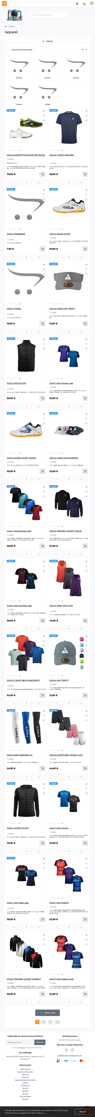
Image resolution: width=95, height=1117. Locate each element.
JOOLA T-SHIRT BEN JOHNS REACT (23, 680)
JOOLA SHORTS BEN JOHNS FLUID (66, 755)
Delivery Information (25, 1072)
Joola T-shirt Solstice (59, 903)
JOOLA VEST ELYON (16, 383)
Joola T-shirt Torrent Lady (61, 383)
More (45, 1113)
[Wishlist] (44, 116)
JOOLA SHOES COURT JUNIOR (21, 458)
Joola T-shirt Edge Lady (18, 903)
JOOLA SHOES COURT (59, 234)
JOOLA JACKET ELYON (17, 828)
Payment (22, 1048)
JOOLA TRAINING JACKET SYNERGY (24, 979)
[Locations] (77, 3)
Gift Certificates (25, 1096)
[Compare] (44, 120)
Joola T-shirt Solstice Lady (61, 979)
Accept (83, 1112)
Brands (25, 1094)
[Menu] (4, 3)
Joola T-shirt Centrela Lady (19, 606)
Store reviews (25, 1069)
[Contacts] (84, 3)
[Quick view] (44, 111)
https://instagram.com (72, 1050)
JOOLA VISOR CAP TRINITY (62, 309)
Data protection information (25, 1080)
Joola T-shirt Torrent (58, 828)
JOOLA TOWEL (14, 309)
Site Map (25, 1091)
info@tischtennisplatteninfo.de (70, 1055)
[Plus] (39, 182)
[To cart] (42, 174)
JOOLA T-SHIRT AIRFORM (61, 155)
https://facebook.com (66, 1050)
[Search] (30, 14)
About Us (25, 1074)
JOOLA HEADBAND (16, 234)
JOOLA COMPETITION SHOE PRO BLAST (26, 155)
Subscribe (40, 1042)
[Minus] (14, 182)
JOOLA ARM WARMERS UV (19, 755)
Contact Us (25, 1085)
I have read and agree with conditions (27, 1048)
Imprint (25, 1083)
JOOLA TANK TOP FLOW (61, 606)
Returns (25, 1088)
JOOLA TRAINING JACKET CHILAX (65, 531)
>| (57, 1022)
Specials (25, 1099)
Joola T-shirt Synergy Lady (19, 531)
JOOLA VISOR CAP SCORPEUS (63, 458)
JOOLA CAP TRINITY (59, 680)
